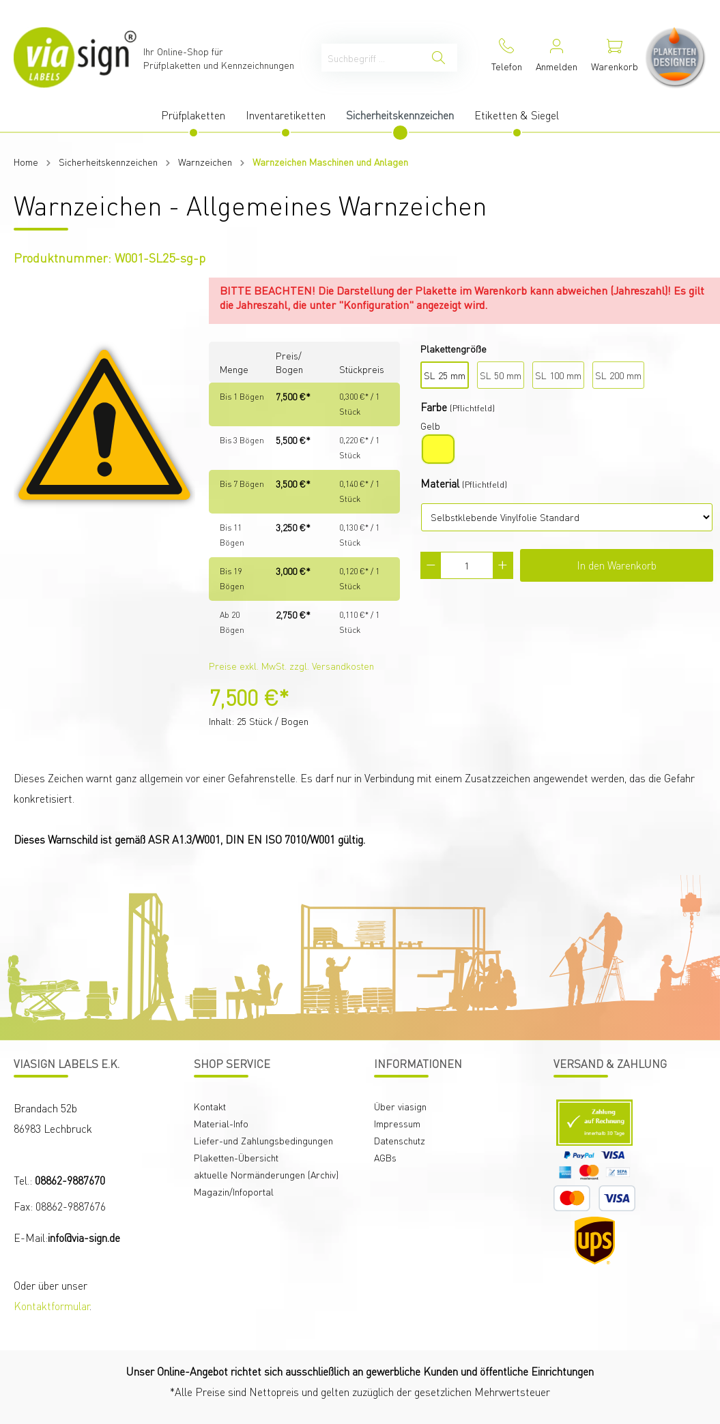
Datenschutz (399, 1140)
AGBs (385, 1157)
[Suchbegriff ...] (370, 58)
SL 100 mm (558, 375)
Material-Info (221, 1123)
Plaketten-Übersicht (236, 1157)
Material (439, 483)
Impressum (397, 1123)
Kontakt (210, 1106)
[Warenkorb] (614, 58)
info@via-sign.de (84, 1237)
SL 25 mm (444, 375)
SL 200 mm (618, 375)
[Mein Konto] (556, 58)
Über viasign (400, 1106)
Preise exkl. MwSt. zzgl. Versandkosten (291, 665)
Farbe (433, 406)
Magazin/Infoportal (234, 1191)
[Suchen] (438, 58)
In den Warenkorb (617, 565)
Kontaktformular (51, 1306)
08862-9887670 (70, 1180)
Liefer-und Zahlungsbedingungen (263, 1140)
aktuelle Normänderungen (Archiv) (266, 1174)
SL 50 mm (500, 375)
